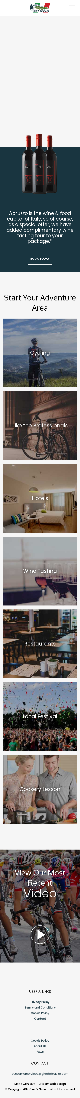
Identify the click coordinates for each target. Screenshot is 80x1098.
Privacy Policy (40, 1002)
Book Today (40, 258)
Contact (40, 1019)
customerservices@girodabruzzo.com (40, 1074)
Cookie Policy (40, 1013)
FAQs (40, 1052)
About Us (40, 1046)
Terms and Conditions (40, 1008)
